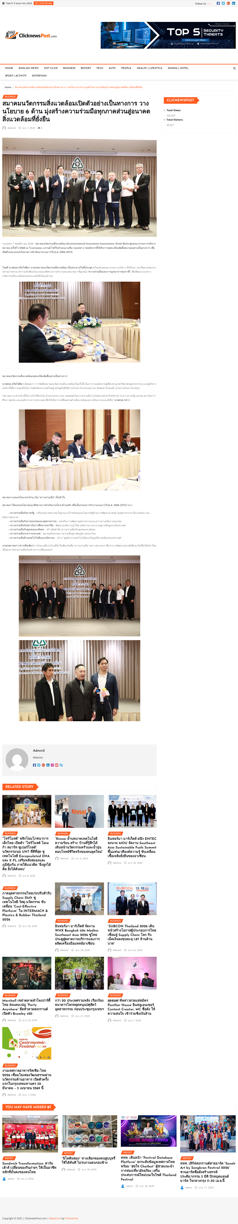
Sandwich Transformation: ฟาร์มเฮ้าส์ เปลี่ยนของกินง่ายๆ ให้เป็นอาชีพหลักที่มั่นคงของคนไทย (29, 1168)
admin (11, 1178)
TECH (99, 68)
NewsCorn (55, 1218)
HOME (9, 68)
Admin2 (12, 127)
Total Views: (174, 110)
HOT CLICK (51, 68)
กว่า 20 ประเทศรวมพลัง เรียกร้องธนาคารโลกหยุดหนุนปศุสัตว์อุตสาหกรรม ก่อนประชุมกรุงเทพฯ (79, 1005)
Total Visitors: (175, 119)
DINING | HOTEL (178, 68)
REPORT (86, 68)
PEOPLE (126, 68)
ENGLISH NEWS (29, 68)
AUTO (112, 68)
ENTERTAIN (39, 76)
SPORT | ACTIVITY (16, 76)
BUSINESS (69, 68)
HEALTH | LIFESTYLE (150, 68)
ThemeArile (71, 1218)
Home (8, 87)
